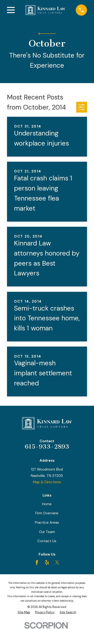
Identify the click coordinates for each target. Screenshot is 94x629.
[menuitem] (24, 612)
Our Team (47, 532)
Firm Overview (46, 513)
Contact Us (46, 541)
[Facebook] (36, 562)
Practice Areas (47, 522)
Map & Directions (47, 482)
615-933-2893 (47, 446)
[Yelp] (46, 562)
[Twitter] (57, 562)
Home (47, 504)
